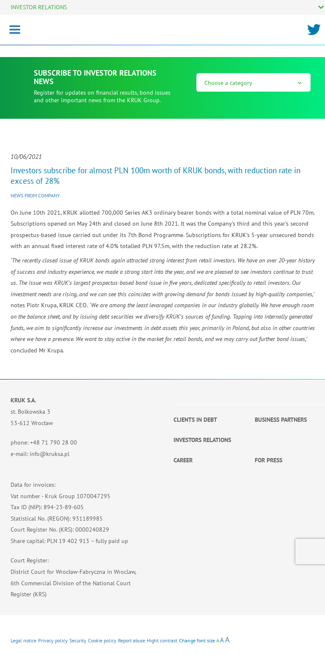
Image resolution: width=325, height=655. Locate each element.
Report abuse (131, 640)
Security (77, 640)
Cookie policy (102, 640)
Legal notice (23, 640)
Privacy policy (53, 640)
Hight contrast (162, 640)
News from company (35, 195)
